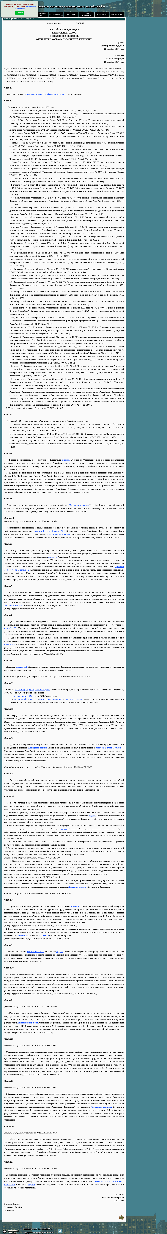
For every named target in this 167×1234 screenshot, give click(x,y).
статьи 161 (76, 906)
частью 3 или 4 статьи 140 (58, 534)
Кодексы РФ (101, 14)
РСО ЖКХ (71, 14)
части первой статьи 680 (50, 699)
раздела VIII (21, 667)
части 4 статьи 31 (35, 951)
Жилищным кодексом (27, 1023)
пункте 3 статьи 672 (23, 696)
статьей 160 (10, 628)
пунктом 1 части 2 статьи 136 (49, 531)
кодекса (92, 816)
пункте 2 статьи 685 (74, 699)
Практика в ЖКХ (117, 14)
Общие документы (86, 14)
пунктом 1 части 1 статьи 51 (110, 748)
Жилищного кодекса (79, 505)
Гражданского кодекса (39, 689)
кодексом (66, 460)
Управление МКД (56, 14)
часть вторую (21, 689)
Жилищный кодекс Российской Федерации (44, 94)
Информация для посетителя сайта (37, 1229)
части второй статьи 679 (25, 699)
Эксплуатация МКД (40, 14)
